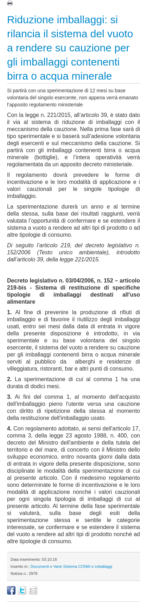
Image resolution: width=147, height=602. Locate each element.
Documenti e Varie (46, 566)
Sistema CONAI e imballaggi (87, 566)
